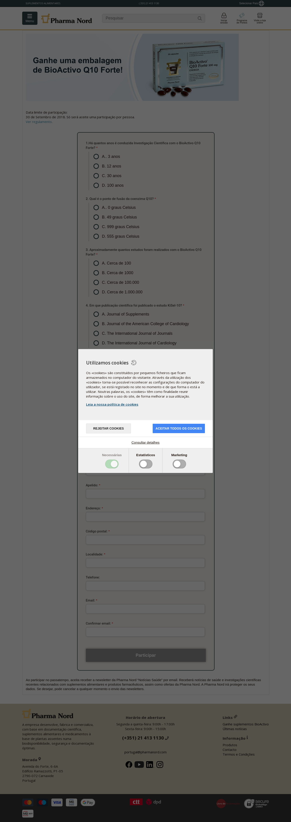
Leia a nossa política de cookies (112, 404)
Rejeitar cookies (108, 428)
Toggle (112, 464)
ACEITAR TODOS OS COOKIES (179, 428)
